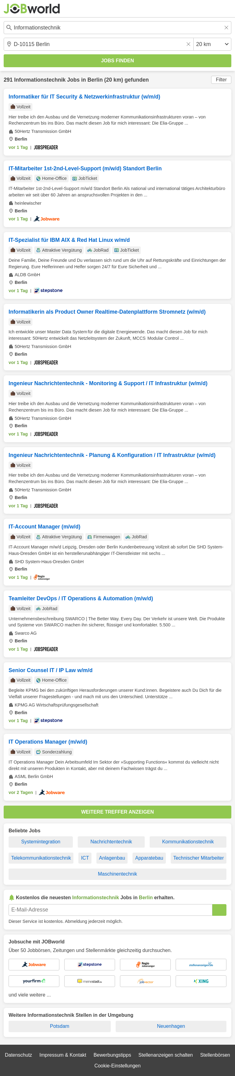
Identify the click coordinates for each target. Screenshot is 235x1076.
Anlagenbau (112, 858)
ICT (85, 858)
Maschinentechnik (117, 874)
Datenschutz (18, 1055)
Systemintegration (40, 841)
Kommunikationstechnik (188, 841)
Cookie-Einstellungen (117, 1065)
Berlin (95, 80)
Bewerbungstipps (112, 1055)
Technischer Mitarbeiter (198, 858)
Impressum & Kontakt (62, 1055)
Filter (221, 79)
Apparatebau (149, 858)
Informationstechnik (39, 80)
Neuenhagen (171, 1026)
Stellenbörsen (215, 1055)
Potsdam (59, 1026)
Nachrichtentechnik (111, 841)
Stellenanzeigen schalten (165, 1055)
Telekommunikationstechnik (41, 858)
